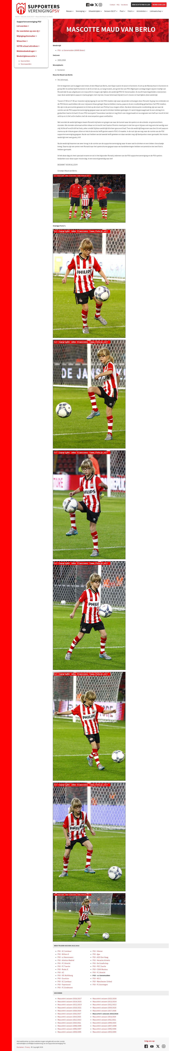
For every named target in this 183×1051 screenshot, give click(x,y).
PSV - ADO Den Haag (100, 957)
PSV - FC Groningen (100, 984)
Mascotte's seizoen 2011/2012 (104, 1020)
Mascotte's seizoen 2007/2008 (104, 1026)
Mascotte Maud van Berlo (44, 17)
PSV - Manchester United (102, 981)
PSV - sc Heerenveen (65, 957)
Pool (122, 11)
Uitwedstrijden (94, 11)
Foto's (130, 11)
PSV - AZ (61, 972)
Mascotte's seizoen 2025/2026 (104, 998)
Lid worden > (23, 26)
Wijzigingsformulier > (27, 36)
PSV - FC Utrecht (64, 963)
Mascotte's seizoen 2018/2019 (69, 1010)
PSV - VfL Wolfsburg (65, 975)
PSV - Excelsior (63, 978)
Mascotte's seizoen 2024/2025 (69, 1001)
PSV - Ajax (96, 954)
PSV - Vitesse (97, 951)
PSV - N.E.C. (97, 978)
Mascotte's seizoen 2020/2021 (69, 1007)
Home (17, 17)
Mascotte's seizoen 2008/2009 (69, 1026)
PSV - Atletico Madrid (66, 960)
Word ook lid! (159, 4)
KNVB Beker (79, 50)
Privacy (27, 1047)
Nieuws (69, 11)
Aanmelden (25, 61)
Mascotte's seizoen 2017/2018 (104, 1010)
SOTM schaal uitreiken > (28, 46)
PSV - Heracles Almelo (101, 960)
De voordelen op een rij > (28, 31)
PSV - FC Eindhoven (65, 987)
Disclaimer (20, 1047)
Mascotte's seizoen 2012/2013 (69, 1020)
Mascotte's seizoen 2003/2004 (104, 1032)
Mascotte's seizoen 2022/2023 (70, 1004)
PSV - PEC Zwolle (99, 966)
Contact (112, 5)
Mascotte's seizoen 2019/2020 (104, 1007)
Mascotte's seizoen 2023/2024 (104, 1001)
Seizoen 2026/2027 (27, 17)
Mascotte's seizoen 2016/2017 (69, 1013)
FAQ (118, 5)
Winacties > (22, 41)
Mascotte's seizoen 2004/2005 (69, 1032)
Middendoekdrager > (27, 51)
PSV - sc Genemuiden (66, 50)
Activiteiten (141, 11)
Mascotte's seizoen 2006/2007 (69, 1029)
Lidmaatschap (155, 11)
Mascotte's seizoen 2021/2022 (104, 1004)
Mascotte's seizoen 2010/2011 (69, 1023)
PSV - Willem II (63, 954)
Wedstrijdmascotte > (27, 56)
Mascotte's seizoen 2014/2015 (69, 1017)
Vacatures (124, 5)
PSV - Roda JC (63, 969)
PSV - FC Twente (64, 966)
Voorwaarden (26, 64)
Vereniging (80, 11)
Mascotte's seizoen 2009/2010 (104, 1023)
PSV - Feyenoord (64, 984)
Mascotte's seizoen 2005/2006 (104, 1029)
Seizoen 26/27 (110, 11)
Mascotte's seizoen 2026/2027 (70, 998)
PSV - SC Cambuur (64, 951)
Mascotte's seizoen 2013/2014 (104, 1017)
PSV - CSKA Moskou (100, 969)
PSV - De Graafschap (100, 963)
